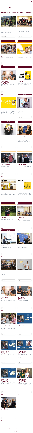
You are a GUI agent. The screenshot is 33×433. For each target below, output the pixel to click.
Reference (4, 428)
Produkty (7, 428)
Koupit (24, 67)
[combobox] (8, 36)
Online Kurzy (25, 12)
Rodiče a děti (4, 12)
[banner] (4, 1)
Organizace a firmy (14, 12)
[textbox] (8, 36)
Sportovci (18, 12)
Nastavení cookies (19, 428)
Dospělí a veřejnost (9, 12)
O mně (1, 428)
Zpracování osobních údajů (13, 428)
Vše (1, 12)
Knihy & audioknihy (29, 12)
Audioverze (4, 180)
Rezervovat (8, 67)
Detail (2, 65)
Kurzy (22, 12)
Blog (9, 428)
